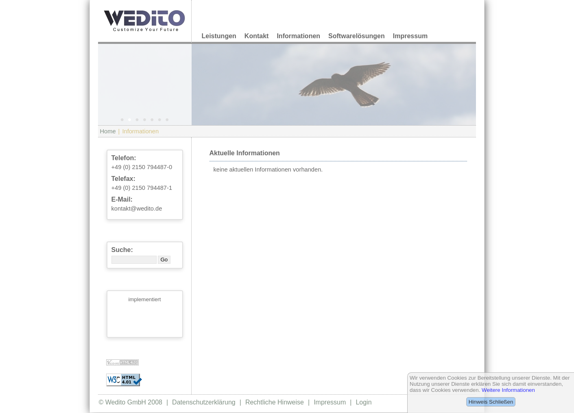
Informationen (298, 36)
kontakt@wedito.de (136, 208)
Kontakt (256, 36)
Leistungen (219, 36)
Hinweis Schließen (491, 402)
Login (363, 402)
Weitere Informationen (508, 390)
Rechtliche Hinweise (274, 402)
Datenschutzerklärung (204, 402)
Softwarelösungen (356, 36)
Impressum (410, 36)
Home (108, 131)
